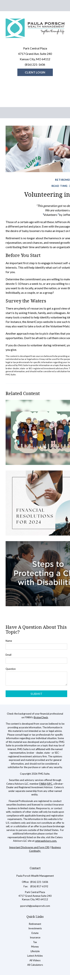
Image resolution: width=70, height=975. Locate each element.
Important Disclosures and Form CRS (29, 847)
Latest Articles (35, 955)
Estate (35, 933)
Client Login (35, 72)
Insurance (35, 937)
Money (35, 946)
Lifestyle (35, 951)
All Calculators (35, 964)
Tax (35, 942)
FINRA (42, 783)
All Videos (35, 960)
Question (11, 668)
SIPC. (50, 783)
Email (8, 654)
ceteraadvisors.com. (46, 840)
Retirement (35, 923)
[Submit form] (36, 693)
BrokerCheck (41, 717)
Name (9, 640)
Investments (35, 928)
